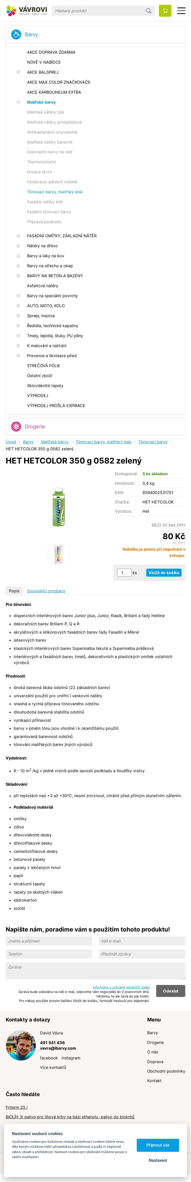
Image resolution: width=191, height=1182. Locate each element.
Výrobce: (123, 511)
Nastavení (158, 1160)
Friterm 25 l (17, 1107)
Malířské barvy (55, 441)
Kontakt (154, 1080)
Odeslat (170, 990)
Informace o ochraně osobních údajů (121, 987)
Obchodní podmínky (166, 1071)
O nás (152, 1051)
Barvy (31, 34)
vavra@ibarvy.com (58, 1048)
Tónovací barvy (153, 441)
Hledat (149, 11)
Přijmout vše (158, 1145)
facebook (49, 1057)
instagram (71, 1057)
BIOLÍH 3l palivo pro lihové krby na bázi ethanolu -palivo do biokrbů (70, 1116)
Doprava (155, 1061)
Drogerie (35, 427)
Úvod (11, 441)
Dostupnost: (126, 473)
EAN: (119, 492)
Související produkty (46, 590)
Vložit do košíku (163, 572)
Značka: (122, 501)
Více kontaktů (53, 1067)
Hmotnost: (125, 483)
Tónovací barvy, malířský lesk (103, 441)
